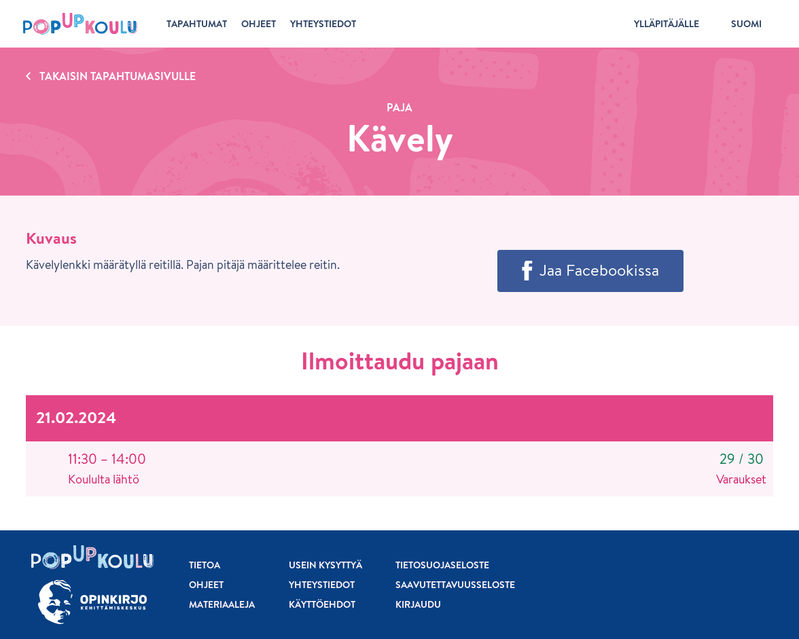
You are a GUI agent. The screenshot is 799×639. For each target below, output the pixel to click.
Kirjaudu (418, 604)
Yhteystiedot (322, 585)
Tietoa (204, 565)
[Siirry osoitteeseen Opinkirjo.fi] (92, 602)
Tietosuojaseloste (442, 565)
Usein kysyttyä (325, 565)
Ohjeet (206, 585)
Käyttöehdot (322, 604)
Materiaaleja (222, 604)
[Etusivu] (80, 24)
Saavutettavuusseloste (455, 585)
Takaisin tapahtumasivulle (117, 76)
